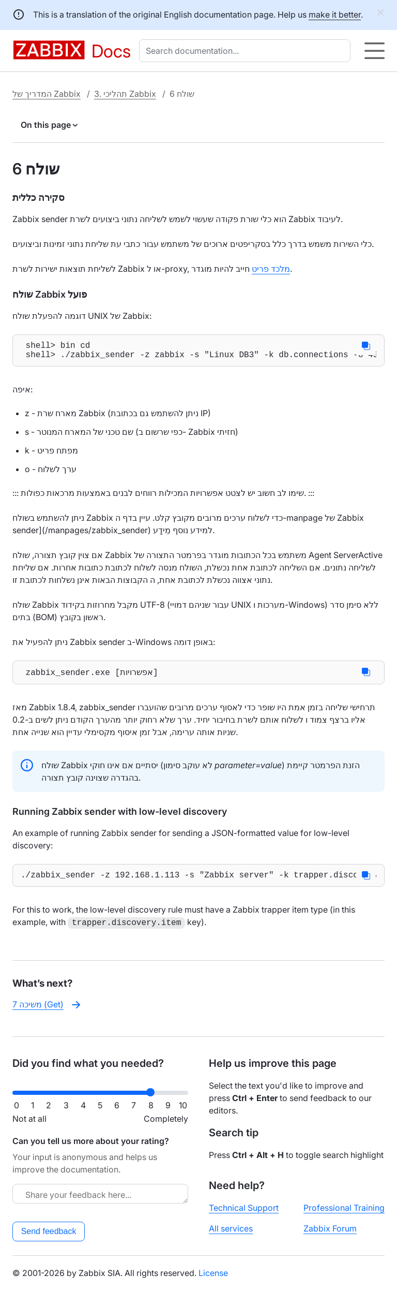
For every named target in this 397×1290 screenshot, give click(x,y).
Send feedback (49, 1231)
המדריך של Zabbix (46, 94)
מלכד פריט (271, 268)
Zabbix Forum (330, 1228)
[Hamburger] (374, 50)
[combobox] (247, 51)
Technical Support (244, 1208)
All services (231, 1228)
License (213, 1273)
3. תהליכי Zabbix (125, 94)
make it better (335, 14)
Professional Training (344, 1208)
